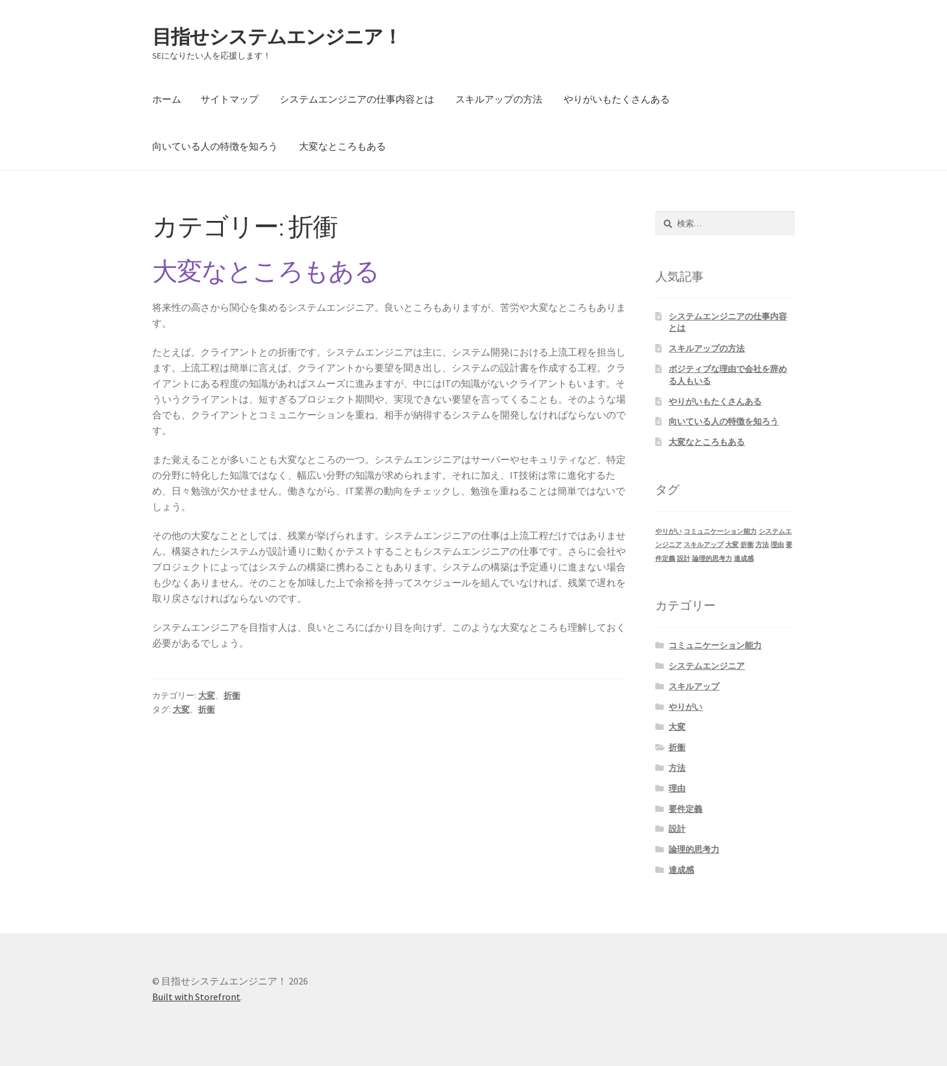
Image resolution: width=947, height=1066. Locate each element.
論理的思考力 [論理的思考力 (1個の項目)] (712, 559)
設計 (677, 828)
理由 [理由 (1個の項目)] (777, 545)
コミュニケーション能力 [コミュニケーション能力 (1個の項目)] (720, 531)
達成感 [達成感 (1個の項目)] (744, 559)
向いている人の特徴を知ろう (215, 146)
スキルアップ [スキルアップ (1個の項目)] (704, 545)
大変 (206, 695)
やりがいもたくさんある (616, 99)
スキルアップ (694, 686)
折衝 (231, 695)
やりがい (685, 706)
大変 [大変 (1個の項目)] (732, 545)
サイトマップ (229, 99)
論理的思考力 (694, 849)
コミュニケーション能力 (715, 645)
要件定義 (685, 808)
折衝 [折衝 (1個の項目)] (747, 545)
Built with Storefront (196, 997)
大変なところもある (342, 146)
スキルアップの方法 (498, 99)
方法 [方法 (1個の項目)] (762, 545)
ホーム (166, 99)
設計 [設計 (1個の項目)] (683, 559)
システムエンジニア (707, 665)
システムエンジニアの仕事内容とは (357, 99)
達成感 (681, 869)
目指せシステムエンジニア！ (277, 37)
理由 (677, 788)
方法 (677, 767)
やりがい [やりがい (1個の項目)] (668, 531)
